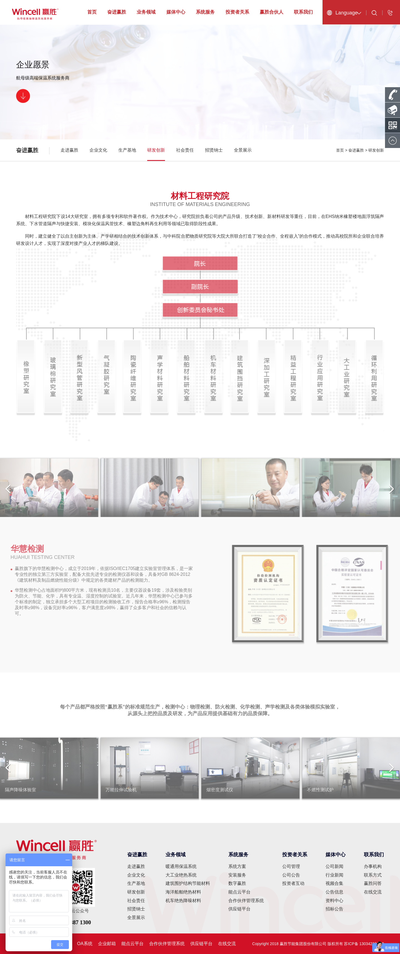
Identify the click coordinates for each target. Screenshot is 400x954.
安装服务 (237, 875)
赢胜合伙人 (271, 12)
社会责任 (185, 150)
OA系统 (84, 943)
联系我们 (303, 12)
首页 (92, 12)
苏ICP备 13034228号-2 (364, 944)
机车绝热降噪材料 (183, 900)
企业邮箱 (107, 943)
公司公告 (291, 875)
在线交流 (373, 892)
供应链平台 (239, 909)
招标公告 (334, 909)
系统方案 (237, 866)
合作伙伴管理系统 (246, 900)
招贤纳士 (214, 150)
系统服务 (205, 12)
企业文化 (98, 150)
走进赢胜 (69, 150)
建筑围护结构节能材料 (188, 883)
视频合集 (334, 883)
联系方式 (373, 875)
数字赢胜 (237, 883)
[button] (391, 493)
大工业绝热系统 (181, 875)
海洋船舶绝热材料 (183, 892)
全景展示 (243, 150)
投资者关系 (237, 12)
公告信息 (334, 892)
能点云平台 (239, 892)
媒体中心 (175, 12)
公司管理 (291, 866)
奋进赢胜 (116, 12)
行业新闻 (334, 875)
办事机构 (373, 866)
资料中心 (334, 900)
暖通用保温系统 (181, 866)
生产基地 (127, 150)
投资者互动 (293, 883)
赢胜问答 (373, 883)
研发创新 (156, 150)
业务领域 (146, 12)
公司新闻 (334, 866)
